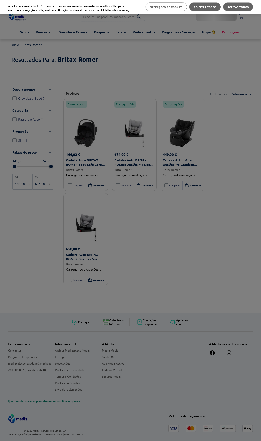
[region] (130, 7)
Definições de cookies (166, 7)
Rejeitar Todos (205, 7)
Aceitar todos (238, 7)
